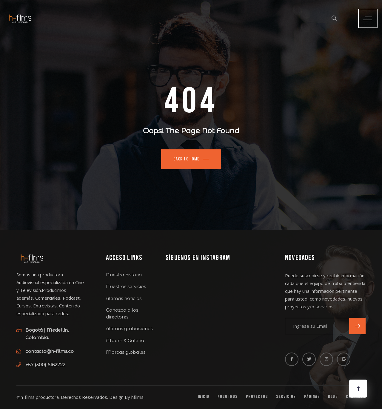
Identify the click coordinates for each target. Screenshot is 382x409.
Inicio (204, 397)
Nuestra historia (124, 275)
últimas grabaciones (129, 328)
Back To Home (187, 159)
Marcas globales (125, 352)
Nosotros (228, 397)
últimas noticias (123, 298)
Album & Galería (125, 340)
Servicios (286, 397)
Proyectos (257, 397)
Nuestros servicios (126, 286)
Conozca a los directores (122, 313)
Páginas (312, 397)
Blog (333, 397)
